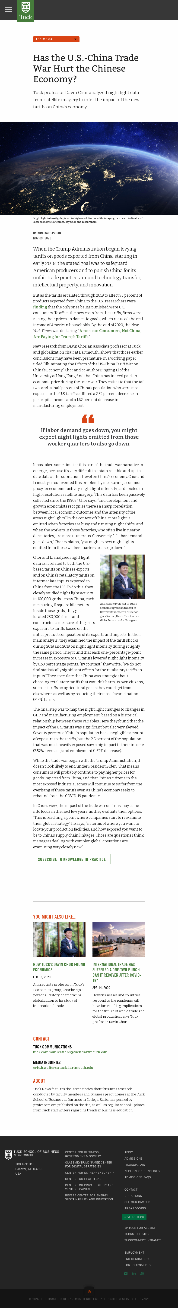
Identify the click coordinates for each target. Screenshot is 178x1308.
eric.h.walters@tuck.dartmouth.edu (63, 1068)
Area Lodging (135, 1208)
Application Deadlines (142, 1171)
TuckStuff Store (137, 1234)
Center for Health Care (84, 1179)
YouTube (142, 1273)
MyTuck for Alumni (139, 1228)
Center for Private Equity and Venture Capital (89, 1187)
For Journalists (137, 1265)
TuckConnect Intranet (142, 1240)
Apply (128, 1152)
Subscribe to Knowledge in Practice (72, 859)
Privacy (143, 1298)
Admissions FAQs (137, 1177)
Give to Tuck (134, 1217)
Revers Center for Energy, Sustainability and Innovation (89, 1197)
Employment (134, 1252)
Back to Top (89, 1290)
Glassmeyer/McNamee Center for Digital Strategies (88, 1164)
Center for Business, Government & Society (83, 1154)
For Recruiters (136, 1259)
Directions (133, 1196)
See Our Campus (137, 1202)
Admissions (133, 1158)
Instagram (125, 1273)
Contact (130, 1189)
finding (40, 307)
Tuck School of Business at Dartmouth (25, 11)
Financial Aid (134, 1165)
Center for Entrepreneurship (89, 1172)
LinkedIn (134, 1273)
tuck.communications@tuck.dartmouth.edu (70, 1052)
